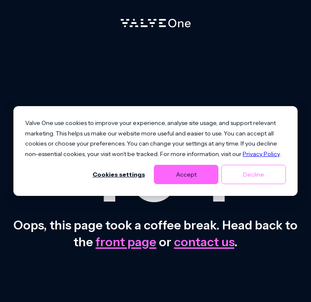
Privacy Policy (261, 153)
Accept (186, 174)
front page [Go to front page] (126, 241)
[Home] (156, 25)
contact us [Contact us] (204, 241)
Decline (253, 174)
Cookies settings (119, 174)
